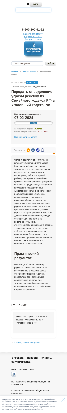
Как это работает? (33, 34)
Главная (14, 71)
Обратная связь (33, 36)
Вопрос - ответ (33, 39)
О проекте (17, 358)
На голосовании (29, 71)
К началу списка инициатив (27, 342)
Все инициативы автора (25, 137)
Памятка (46, 358)
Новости (32, 358)
